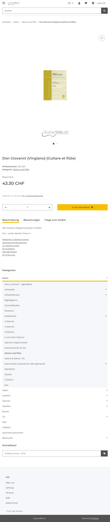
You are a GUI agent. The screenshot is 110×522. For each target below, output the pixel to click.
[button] (79, 3)
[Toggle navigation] (3, 2)
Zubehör (6, 395)
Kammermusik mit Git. (15, 347)
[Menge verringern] (5, 207)
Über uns (10, 482)
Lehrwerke (10, 289)
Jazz (6, 385)
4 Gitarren (9, 332)
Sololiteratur (10, 316)
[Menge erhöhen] (49, 207)
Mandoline (10, 369)
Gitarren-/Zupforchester (16, 342)
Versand (10, 492)
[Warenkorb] (98, 3)
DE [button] (69, 3)
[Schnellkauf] (51, 453)
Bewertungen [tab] (31, 220)
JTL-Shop (95, 518)
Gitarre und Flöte (21, 169)
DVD (4, 422)
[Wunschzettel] (85, 3)
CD (3, 416)
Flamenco (9, 310)
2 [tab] (56, 144)
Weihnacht (7, 438)
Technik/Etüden (12, 305)
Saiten (5, 390)
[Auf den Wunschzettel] (102, 38)
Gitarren (6, 400)
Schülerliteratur (12, 294)
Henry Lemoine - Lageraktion (18, 284)
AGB (8, 497)
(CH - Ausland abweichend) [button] (32, 196)
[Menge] (27, 207)
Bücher (5, 411)
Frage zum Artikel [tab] (55, 220)
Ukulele (8, 374)
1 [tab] (53, 144)
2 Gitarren (9, 321)
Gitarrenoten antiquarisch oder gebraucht (25, 363)
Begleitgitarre (11, 300)
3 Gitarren (9, 326)
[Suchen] (51, 11)
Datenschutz (12, 503)
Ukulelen (6, 406)
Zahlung (10, 487)
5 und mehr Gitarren (14, 337)
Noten (5, 278)
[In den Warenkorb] (4, 31)
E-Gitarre (9, 379)
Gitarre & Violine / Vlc (15, 358)
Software (6, 427)
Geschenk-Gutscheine (12, 432)
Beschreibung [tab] (10, 220)
